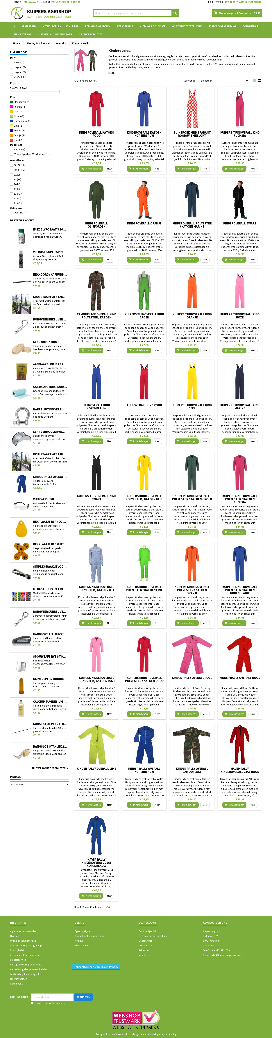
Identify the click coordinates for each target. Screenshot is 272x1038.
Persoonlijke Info (148, 931)
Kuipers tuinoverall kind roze (240, 315)
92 (17, 174)
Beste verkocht (22, 220)
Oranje (19, 135)
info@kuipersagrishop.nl (65, 1)
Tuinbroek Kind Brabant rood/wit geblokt (192, 134)
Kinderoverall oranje (144, 223)
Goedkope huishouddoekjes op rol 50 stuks (50, 386)
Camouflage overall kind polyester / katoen (96, 315)
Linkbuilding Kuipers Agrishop (26, 974)
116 (18, 193)
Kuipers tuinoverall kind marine (240, 406)
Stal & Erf (71, 26)
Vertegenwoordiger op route (26, 964)
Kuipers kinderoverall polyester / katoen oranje (192, 590)
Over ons (15, 936)
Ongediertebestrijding (187, 26)
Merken (15, 776)
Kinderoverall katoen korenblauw (144, 134)
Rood (18, 140)
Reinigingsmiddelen (97, 26)
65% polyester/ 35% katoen (32, 154)
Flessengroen (23, 102)
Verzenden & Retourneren (24, 955)
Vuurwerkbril (44, 499)
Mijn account (81, 945)
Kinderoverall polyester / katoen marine (192, 224)
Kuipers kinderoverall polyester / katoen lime (144, 588)
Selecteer (225, 81)
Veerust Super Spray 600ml (50, 252)
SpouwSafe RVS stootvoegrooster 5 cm (50, 656)
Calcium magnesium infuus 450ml (50, 701)
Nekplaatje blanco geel (50, 521)
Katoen (19, 149)
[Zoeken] (136, 13)
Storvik (19, 76)
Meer (111, 72)
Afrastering (125, 26)
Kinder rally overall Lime (96, 769)
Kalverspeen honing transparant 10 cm (50, 679)
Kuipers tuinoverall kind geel (192, 406)
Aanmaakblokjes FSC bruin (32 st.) (50, 364)
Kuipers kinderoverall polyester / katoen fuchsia (239, 499)
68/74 (19, 165)
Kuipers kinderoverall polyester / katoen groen (192, 497)
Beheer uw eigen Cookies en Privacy (96, 967)
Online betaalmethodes (23, 940)
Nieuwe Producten (91, 34)
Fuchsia (20, 106)
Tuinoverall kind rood (144, 405)
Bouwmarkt (250, 26)
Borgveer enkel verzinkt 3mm (50, 319)
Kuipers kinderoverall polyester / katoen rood (144, 679)
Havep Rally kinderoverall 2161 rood (240, 770)
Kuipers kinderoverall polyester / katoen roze (96, 679)
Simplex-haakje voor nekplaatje (50, 566)
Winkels (78, 940)
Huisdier (43, 34)
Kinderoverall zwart (240, 223)
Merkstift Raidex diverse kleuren (50, 589)
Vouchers (144, 955)
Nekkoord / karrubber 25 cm (50, 274)
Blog (210, 1)
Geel (18, 111)
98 (17, 179)
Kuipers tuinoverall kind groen (144, 315)
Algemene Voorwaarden (23, 931)
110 (17, 189)
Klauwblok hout (46, 342)
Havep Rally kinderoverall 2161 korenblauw (96, 863)
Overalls (20, 212)
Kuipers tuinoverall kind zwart (96, 497)
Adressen (144, 950)
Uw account (148, 922)
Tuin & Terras (22, 34)
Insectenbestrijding (222, 26)
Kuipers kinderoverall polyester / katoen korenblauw (239, 590)
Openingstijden (18, 978)
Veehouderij (51, 26)
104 (18, 184)
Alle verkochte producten (50, 768)
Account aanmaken (250, 1)
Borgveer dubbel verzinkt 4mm (50, 611)
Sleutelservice (18, 959)
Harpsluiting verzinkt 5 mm (50, 409)
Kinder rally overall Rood (239, 678)
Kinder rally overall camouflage (192, 770)
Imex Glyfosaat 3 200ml (50, 229)
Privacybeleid (17, 950)
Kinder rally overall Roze (192, 678)
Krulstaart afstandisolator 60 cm (50, 296)
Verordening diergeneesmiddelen (28, 969)
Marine (19, 130)
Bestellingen (146, 940)
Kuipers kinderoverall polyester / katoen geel (144, 497)
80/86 (19, 170)
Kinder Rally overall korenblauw (50, 476)
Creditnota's (145, 945)
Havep (19, 62)
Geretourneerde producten (154, 936)
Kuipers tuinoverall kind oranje (192, 315)
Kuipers (20, 67)
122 (17, 198)
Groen (19, 116)
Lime (18, 125)
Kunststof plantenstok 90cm (50, 724)
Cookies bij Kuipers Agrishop (26, 945)
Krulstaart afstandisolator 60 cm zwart (50, 454)
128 (18, 203)
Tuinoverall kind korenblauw (96, 406)
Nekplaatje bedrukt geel (50, 544)
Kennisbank (29, 26)
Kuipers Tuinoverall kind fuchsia (240, 134)
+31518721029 (30, 1)
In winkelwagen (91, 168)
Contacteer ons (215, 922)
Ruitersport (63, 34)
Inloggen (230, 1)
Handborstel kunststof (50, 634)
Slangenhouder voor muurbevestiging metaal (50, 431)
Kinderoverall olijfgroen (96, 224)
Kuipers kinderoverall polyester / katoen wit (96, 588)
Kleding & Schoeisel (152, 26)
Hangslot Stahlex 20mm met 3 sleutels (50, 746)
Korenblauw (22, 121)
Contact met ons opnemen (89, 936)
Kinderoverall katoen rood (96, 134)
